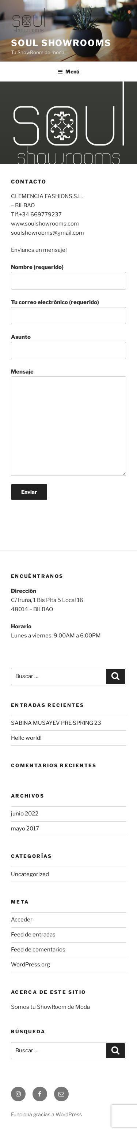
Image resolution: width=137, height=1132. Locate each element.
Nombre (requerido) (68, 276)
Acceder (22, 919)
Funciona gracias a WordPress (46, 1114)
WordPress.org (30, 964)
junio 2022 (24, 813)
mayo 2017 (25, 828)
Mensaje (68, 422)
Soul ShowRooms (61, 43)
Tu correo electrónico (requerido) (68, 312)
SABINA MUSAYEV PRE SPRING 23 (56, 723)
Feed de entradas (33, 934)
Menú (68, 71)
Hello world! (26, 738)
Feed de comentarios (38, 949)
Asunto (68, 346)
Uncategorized (30, 874)
